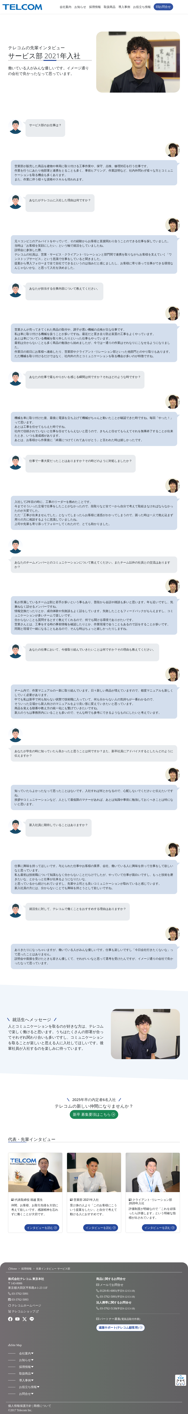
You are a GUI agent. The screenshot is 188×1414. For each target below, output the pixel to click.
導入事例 (124, 6)
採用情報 (95, 6)
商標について (42, 1405)
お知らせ (80, 6)
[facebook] (10, 1319)
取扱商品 (109, 6)
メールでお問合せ (111, 1284)
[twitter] (24, 1319)
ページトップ (180, 1380)
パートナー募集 (120, 1318)
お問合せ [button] (163, 6)
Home (12, 1268)
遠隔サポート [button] (120, 1327)
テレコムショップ (25, 1311)
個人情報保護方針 (20, 1405)
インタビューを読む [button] (42, 1233)
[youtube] (17, 1319)
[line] (32, 1319)
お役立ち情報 (142, 6)
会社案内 (65, 6)
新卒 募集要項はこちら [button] (94, 1120)
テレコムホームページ (26, 1305)
